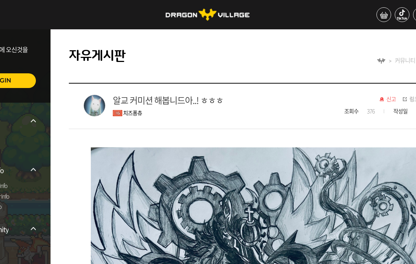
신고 (391, 99)
